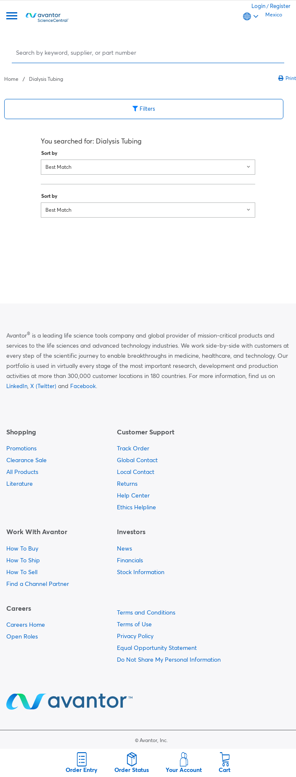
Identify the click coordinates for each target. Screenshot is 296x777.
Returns (127, 483)
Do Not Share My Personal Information (169, 659)
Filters (143, 108)
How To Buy (22, 548)
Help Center (133, 495)
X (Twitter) (43, 386)
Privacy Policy (135, 636)
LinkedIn (16, 386)
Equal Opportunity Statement (157, 648)
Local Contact (135, 472)
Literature (19, 483)
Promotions (21, 448)
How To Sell (21, 572)
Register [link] (280, 6)
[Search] (149, 52)
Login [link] (258, 6)
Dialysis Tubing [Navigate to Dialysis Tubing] (46, 79)
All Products (22, 472)
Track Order (133, 448)
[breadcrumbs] (33, 78)
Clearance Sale (26, 460)
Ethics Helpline (136, 507)
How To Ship (23, 560)
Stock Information (140, 572)
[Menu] (12, 16)
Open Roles (22, 636)
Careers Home (25, 624)
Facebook (83, 386)
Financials (130, 560)
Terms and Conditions (146, 612)
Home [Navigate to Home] (11, 79)
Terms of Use (134, 624)
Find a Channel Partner (37, 584)
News (124, 548)
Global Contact (137, 460)
